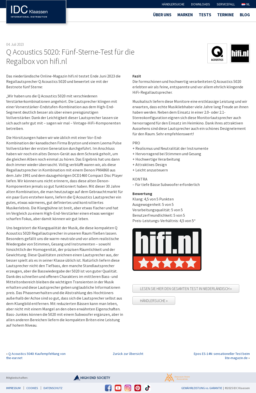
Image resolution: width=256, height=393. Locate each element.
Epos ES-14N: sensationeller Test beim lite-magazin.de (222, 355)
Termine (225, 14)
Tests (205, 14)
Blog (245, 14)
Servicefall (226, 4)
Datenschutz (52, 388)
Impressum (13, 388)
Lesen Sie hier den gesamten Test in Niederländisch (185, 288)
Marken (185, 14)
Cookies (32, 388)
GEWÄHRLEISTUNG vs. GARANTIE (201, 388)
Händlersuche (173, 4)
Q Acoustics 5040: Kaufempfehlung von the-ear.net (36, 355)
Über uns (162, 14)
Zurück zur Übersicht (128, 354)
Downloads (200, 4)
